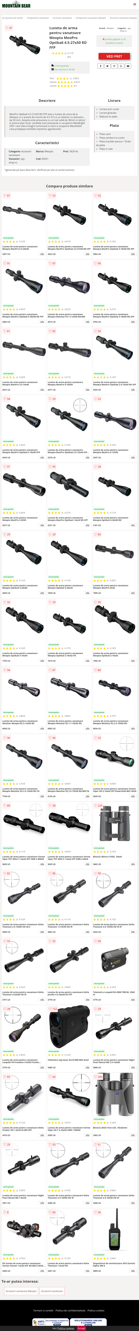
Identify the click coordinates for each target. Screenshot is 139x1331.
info (42, 254)
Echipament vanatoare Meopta (91, 17)
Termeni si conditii (43, 1310)
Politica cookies (96, 1310)
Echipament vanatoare (38, 17)
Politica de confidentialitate (71, 1310)
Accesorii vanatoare (62, 17)
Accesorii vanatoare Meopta (123, 17)
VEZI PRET (114, 56)
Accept (81, 1328)
